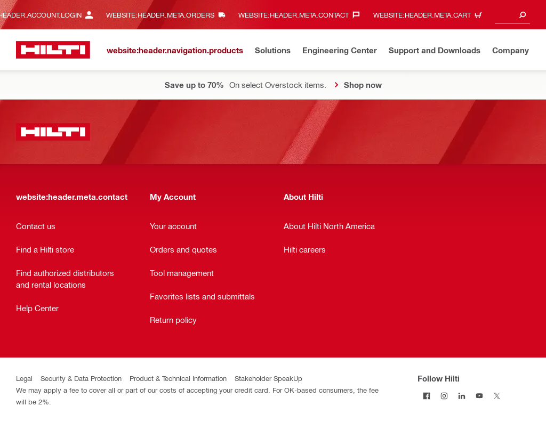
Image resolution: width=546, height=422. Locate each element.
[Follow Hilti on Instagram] (444, 395)
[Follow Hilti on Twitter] (496, 395)
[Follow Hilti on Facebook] (426, 395)
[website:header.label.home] (53, 50)
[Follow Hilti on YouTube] (479, 395)
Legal (24, 378)
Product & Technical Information (178, 378)
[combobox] (512, 14)
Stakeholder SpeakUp (268, 378)
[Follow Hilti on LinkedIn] (461, 395)
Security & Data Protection (81, 378)
